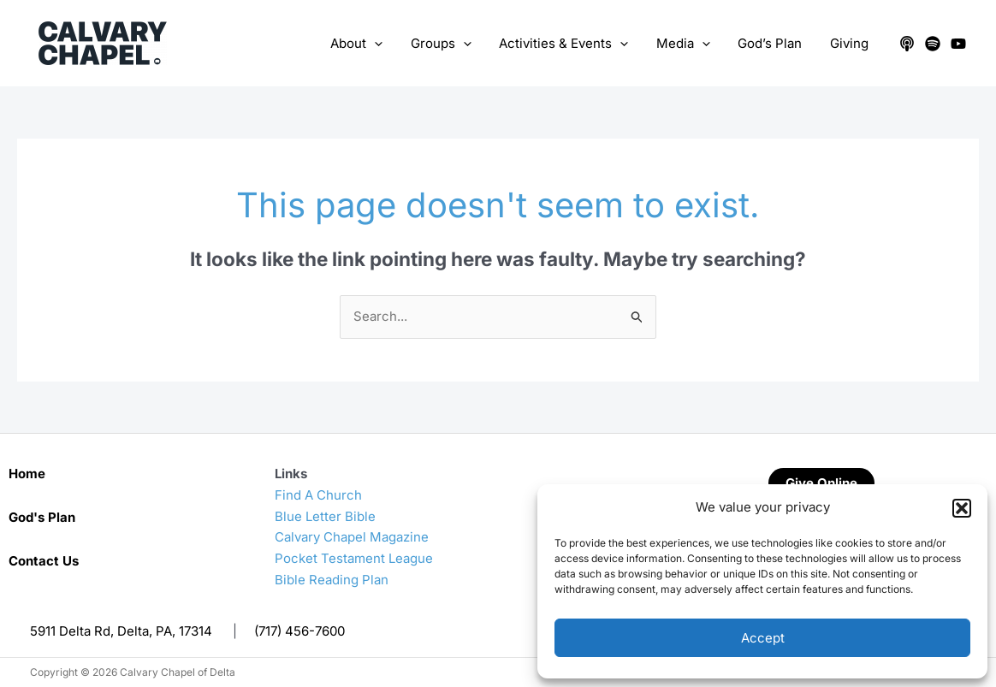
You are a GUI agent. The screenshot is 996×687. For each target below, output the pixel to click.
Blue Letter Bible (325, 516)
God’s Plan (773, 43)
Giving (850, 43)
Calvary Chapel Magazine (352, 537)
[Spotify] (932, 43)
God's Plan (42, 517)
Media (688, 44)
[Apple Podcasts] (907, 43)
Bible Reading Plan (331, 580)
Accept (763, 638)
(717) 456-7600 (299, 631)
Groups (450, 44)
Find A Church (318, 495)
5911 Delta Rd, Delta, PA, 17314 (121, 631)
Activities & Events (571, 44)
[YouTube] (958, 43)
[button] (961, 508)
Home (27, 473)
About (368, 44)
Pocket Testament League (354, 558)
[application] (386, 44)
